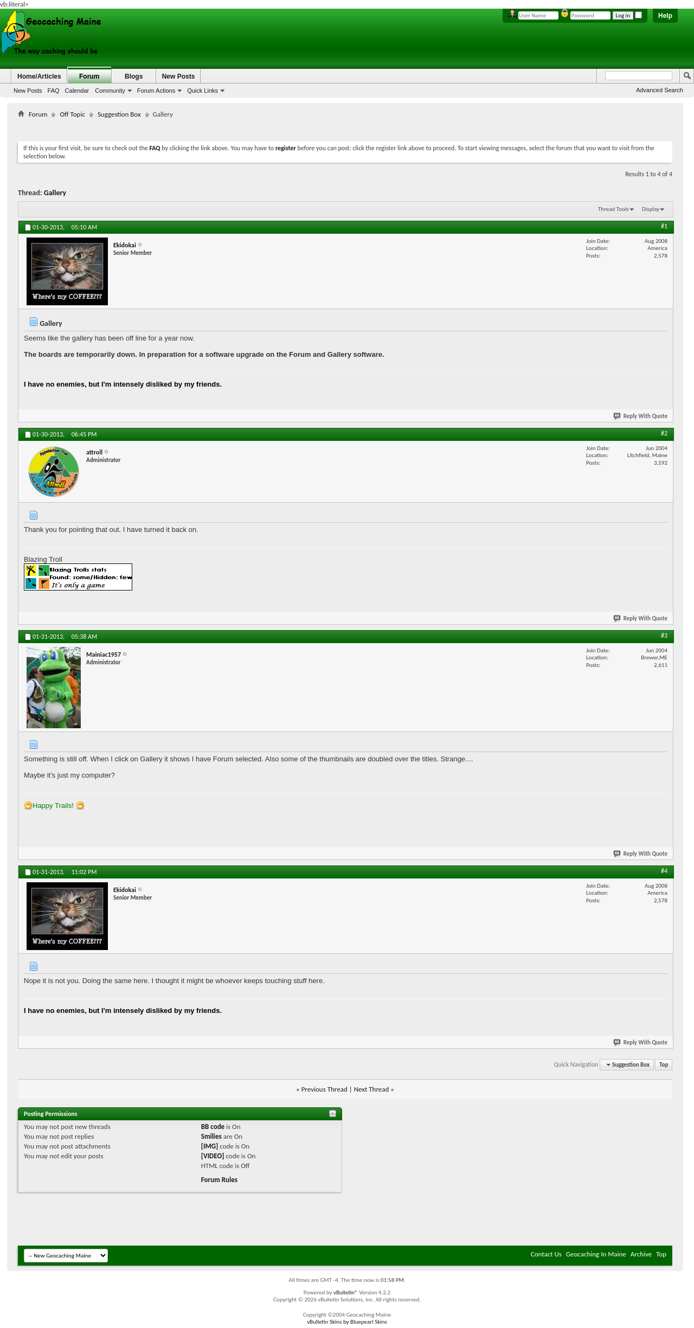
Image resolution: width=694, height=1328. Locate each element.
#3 (664, 635)
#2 (664, 433)
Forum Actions (156, 90)
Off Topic (72, 114)
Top (663, 1064)
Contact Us (546, 1254)
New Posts (28, 90)
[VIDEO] (212, 1156)
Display (650, 209)
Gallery (55, 192)
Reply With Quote (640, 416)
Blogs (134, 76)
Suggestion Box (119, 114)
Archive (641, 1254)
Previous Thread (324, 1089)
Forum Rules (219, 1180)
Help (665, 16)
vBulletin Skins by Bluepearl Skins (347, 1321)
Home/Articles (39, 76)
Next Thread (371, 1089)
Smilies (211, 1136)
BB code (212, 1126)
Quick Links (202, 90)
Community (110, 90)
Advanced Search (659, 90)
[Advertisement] (345, 128)
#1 (664, 226)
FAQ (54, 90)
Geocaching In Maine (596, 1254)
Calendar (77, 90)
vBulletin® (345, 1292)
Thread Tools (613, 209)
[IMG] (210, 1146)
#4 (664, 871)
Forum (89, 76)
